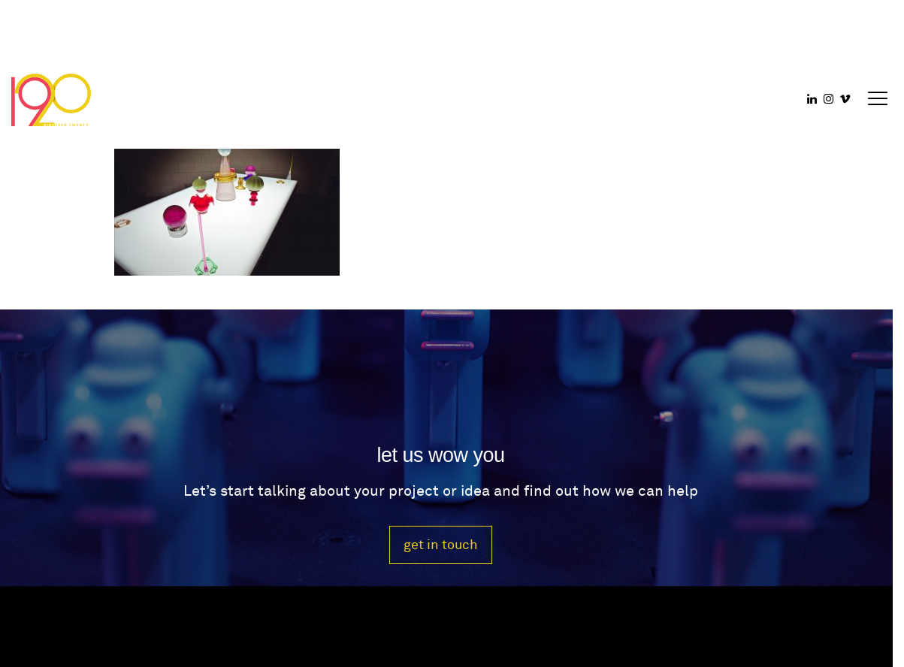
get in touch (441, 545)
